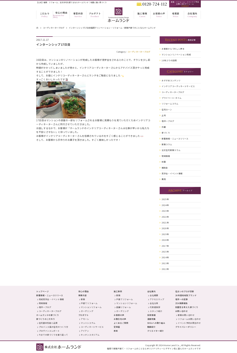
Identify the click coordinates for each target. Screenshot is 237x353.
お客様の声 (119, 315)
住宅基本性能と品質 (48, 322)
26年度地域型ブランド (186, 295)
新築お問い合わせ (186, 315)
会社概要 (154, 295)
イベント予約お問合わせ (189, 322)
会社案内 (151, 291)
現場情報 (43, 303)
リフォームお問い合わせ (189, 319)
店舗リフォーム (123, 307)
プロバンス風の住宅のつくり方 (53, 326)
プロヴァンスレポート (49, 330)
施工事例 (118, 291)
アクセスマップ (157, 299)
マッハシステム (88, 322)
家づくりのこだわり (45, 319)
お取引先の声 (120, 319)
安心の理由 (83, 291)
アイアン (85, 330)
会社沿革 (154, 303)
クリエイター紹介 (155, 330)
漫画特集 (151, 319)
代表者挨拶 (155, 307)
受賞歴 (117, 326)
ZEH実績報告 (181, 303)
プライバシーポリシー (185, 326)
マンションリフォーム (91, 307)
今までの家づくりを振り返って (53, 334)
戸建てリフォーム (89, 303)
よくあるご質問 (121, 322)
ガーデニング (87, 311)
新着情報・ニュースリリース (49, 295)
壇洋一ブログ (45, 307)
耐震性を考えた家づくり (186, 307)
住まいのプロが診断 (184, 291)
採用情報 (151, 315)
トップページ (42, 291)
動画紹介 (151, 326)
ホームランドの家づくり (47, 315)
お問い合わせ (181, 311)
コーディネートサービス (92, 326)
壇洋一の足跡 (181, 299)
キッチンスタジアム (90, 334)
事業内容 (82, 295)
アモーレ (85, 319)
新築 (83, 299)
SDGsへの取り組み (156, 322)
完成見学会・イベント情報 (51, 299)
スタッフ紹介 (156, 311)
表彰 (116, 330)
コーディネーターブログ (139, 51)
